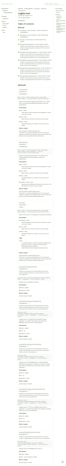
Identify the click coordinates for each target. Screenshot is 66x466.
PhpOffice (5, 10)
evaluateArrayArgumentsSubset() (29, 60)
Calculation (37, 8)
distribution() (23, 35)
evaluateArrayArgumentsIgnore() (29, 52)
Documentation (7, 4)
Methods (58, 12)
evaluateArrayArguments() (27, 44)
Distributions (22, 10)
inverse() (22, 39)
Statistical (43, 8)
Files (4, 32)
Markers (5, 27)
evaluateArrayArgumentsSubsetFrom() (30, 68)
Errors (4, 25)
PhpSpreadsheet (8, 12)
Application (5, 18)
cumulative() (23, 30)
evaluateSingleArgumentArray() (28, 76)
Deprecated (6, 23)
